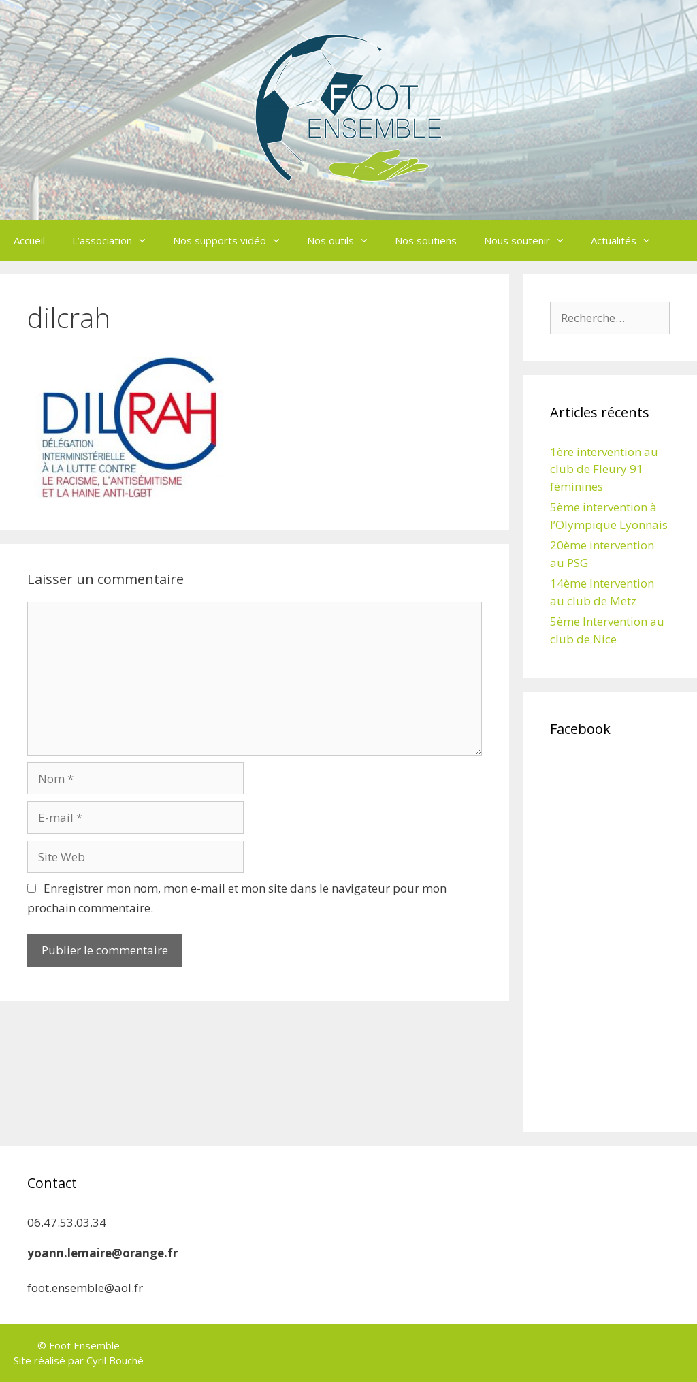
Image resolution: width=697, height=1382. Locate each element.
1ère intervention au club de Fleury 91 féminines (604, 469)
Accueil (29, 240)
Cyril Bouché (115, 1360)
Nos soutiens (426, 240)
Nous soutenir (530, 240)
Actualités (627, 240)
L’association (115, 240)
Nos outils (344, 240)
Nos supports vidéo (233, 240)
